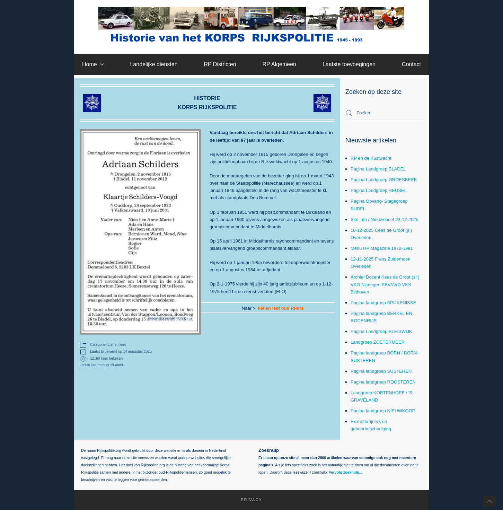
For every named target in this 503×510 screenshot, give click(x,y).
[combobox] (384, 113)
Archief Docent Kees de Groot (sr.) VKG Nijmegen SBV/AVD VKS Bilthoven (385, 284)
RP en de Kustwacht (371, 158)
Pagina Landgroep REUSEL (379, 190)
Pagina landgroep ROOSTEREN (383, 382)
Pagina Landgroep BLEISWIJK (381, 331)
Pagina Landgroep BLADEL (378, 169)
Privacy (247, 500)
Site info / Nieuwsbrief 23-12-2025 (384, 219)
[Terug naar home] (252, 25)
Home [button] (93, 64)
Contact (411, 64)
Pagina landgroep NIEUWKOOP (383, 410)
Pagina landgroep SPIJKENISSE (383, 302)
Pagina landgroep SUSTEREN (381, 371)
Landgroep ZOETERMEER (378, 342)
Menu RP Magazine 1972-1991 (382, 248)
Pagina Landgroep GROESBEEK (384, 179)
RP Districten (220, 64)
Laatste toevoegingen (349, 64)
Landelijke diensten (154, 64)
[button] (489, 501)
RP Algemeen (279, 64)
